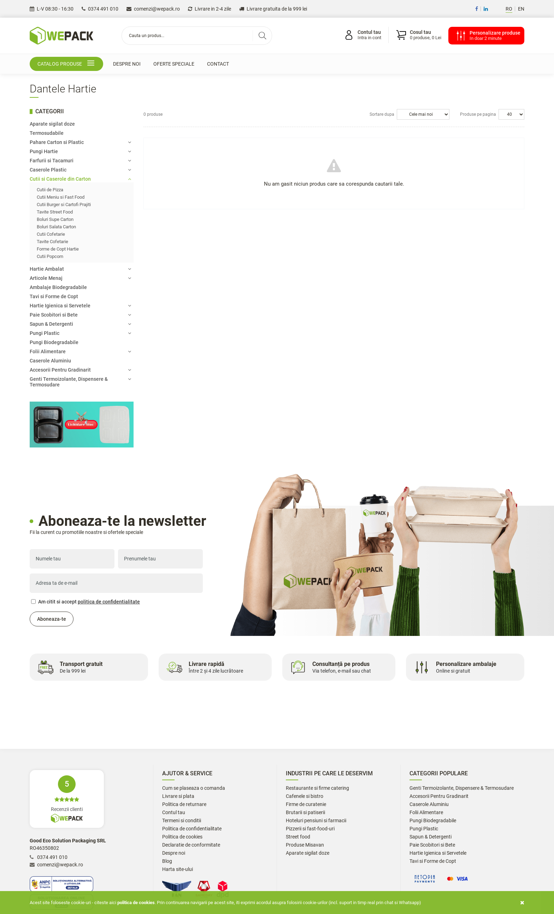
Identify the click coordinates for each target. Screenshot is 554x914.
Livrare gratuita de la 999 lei (273, 9)
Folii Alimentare (80, 351)
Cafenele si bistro (304, 796)
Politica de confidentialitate (192, 828)
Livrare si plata (178, 796)
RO (509, 9)
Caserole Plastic (80, 170)
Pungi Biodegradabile (54, 342)
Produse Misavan (305, 845)
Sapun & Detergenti (80, 324)
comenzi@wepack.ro (153, 9)
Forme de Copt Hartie (58, 249)
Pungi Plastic (80, 333)
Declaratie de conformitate (191, 845)
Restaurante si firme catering (317, 788)
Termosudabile (47, 133)
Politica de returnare (184, 804)
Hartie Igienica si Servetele (80, 305)
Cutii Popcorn (50, 256)
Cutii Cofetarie (51, 234)
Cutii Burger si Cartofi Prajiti (64, 204)
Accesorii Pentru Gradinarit (80, 370)
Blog (167, 861)
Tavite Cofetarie (52, 241)
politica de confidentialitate (109, 602)
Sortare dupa (382, 114)
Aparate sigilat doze (52, 124)
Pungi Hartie (80, 151)
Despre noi (127, 64)
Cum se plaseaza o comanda (193, 788)
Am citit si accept (85, 602)
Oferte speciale (173, 64)
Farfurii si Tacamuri (80, 160)
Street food (298, 837)
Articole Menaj (80, 278)
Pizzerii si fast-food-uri (310, 828)
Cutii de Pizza (50, 189)
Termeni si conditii (181, 820)
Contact (218, 64)
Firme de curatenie (306, 804)
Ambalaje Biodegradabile (58, 287)
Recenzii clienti (67, 799)
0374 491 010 (100, 9)
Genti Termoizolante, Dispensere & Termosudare (80, 381)
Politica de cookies (182, 837)
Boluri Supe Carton (55, 219)
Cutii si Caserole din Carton (80, 179)
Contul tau (173, 812)
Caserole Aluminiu (50, 360)
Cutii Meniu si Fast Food (60, 197)
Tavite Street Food (55, 212)
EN (521, 9)
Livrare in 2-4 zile (209, 9)
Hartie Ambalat (80, 269)
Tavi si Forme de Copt (54, 296)
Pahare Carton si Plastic (80, 142)
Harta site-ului (177, 869)
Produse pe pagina (478, 114)
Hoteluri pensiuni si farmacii (316, 820)
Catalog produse (67, 64)
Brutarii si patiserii (305, 812)
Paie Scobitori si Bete (80, 315)
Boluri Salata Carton (56, 226)
